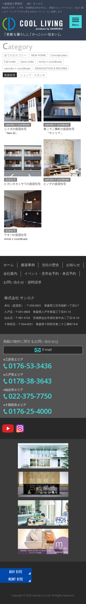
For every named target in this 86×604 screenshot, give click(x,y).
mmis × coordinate (50, 61)
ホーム (8, 265)
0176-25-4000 (30, 411)
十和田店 (10, 324)
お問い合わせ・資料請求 (22, 282)
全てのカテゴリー (15, 55)
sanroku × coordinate (17, 68)
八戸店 (8, 311)
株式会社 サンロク (19, 298)
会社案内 (10, 274)
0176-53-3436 (30, 365)
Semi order (27, 61)
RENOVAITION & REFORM (51, 68)
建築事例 (28, 265)
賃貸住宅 (9, 75)
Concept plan (59, 55)
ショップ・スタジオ (32, 75)
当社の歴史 (50, 265)
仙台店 (8, 318)
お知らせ (73, 265)
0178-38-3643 (30, 380)
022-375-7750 (30, 396)
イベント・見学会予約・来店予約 (50, 274)
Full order (10, 61)
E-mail (43, 350)
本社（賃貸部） (14, 305)
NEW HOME (38, 55)
